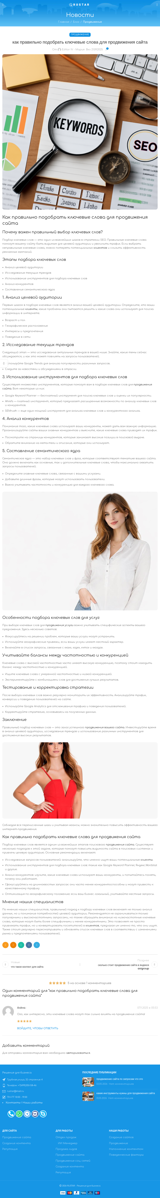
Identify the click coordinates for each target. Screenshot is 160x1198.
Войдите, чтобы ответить (37, 1028)
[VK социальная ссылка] (29, 945)
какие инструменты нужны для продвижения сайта (125, 1093)
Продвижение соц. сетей (73, 1160)
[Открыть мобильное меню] (3, 5)
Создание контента (16, 1143)
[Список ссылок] (40, 1079)
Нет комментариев (121, 1084)
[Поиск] (157, 5)
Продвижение (92, 21)
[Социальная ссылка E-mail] (5, 945)
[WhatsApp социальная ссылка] (21, 945)
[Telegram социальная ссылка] (37, 945)
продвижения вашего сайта (104, 727)
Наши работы (32, 1102)
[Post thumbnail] (88, 1082)
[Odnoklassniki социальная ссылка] (13, 945)
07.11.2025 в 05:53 (147, 1007)
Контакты (13, 1102)
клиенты (31, 309)
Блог (76, 21)
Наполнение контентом (126, 1149)
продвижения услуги (59, 625)
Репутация (10, 1149)
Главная (63, 21)
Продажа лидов (66, 1149)
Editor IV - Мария (73, 49)
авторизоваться (78, 1053)
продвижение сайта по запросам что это (119, 1079)
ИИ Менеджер (67, 1143)
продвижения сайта (119, 837)
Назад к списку (80, 964)
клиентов (100, 247)
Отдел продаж (66, 1137)
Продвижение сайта (16, 1137)
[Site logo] (80, 4)
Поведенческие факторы (126, 1154)
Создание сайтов (121, 1137)
